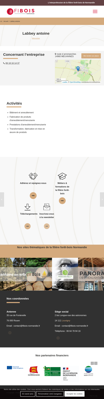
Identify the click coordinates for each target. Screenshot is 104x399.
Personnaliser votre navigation (50, 394)
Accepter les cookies (74, 394)
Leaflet (64, 82)
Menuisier (36, 38)
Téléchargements (29, 214)
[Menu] (93, 11)
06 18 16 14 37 (13, 63)
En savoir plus (27, 394)
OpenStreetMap (75, 82)
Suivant (95, 363)
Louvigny (66, 320)
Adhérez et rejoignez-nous (33, 183)
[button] (78, 69)
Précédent (92, 363)
